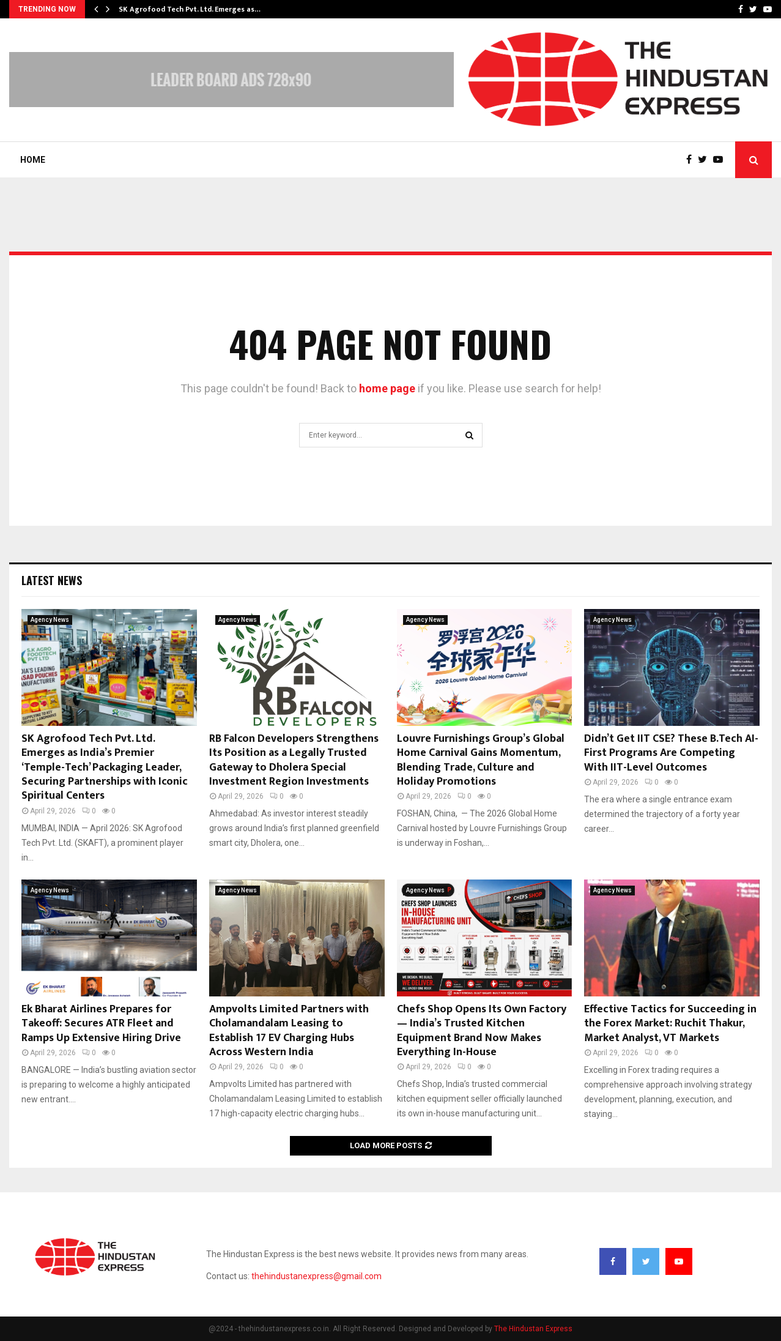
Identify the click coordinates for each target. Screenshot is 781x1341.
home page (387, 388)
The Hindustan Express (533, 1328)
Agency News (50, 619)
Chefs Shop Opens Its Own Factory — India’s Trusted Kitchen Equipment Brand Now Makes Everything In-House (481, 1030)
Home (32, 160)
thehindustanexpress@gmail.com (316, 1276)
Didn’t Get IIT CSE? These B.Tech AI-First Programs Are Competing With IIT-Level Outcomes (671, 753)
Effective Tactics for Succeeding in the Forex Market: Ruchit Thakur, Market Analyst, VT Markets (670, 1023)
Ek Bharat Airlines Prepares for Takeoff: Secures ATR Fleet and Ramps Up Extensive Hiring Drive (101, 1023)
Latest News (51, 580)
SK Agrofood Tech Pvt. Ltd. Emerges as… (190, 9)
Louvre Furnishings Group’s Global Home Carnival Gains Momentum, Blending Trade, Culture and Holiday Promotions (480, 760)
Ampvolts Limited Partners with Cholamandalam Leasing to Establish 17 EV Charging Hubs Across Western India (289, 1030)
